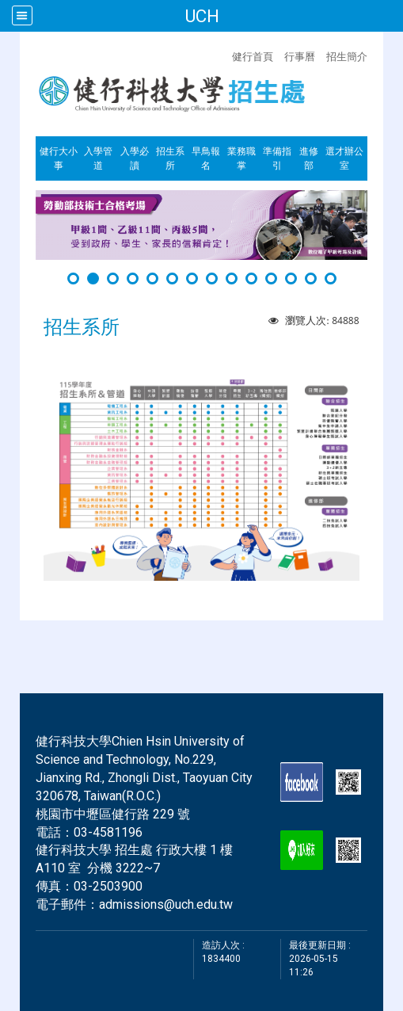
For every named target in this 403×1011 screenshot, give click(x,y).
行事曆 (299, 56)
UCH (201, 16)
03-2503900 (108, 886)
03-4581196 (108, 832)
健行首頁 (252, 56)
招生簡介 (346, 56)
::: (224, 55)
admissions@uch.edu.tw (166, 904)
